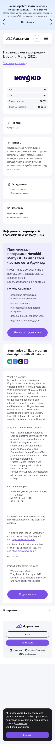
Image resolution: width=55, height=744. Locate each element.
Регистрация (28, 643)
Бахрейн (32, 151)
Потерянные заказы (19, 193)
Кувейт (22, 155)
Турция (36, 148)
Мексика (37, 165)
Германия (38, 155)
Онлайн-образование (17, 218)
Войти (27, 634)
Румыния (36, 162)
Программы (27, 610)
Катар (29, 155)
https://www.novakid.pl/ (24, 551)
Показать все (13, 169)
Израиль (21, 158)
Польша (11, 162)
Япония (29, 158)
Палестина (12, 155)
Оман (24, 151)
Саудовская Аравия (16, 148)
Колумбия (27, 165)
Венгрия (27, 162)
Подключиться (27, 594)
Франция (11, 158)
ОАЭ (29, 148)
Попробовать (27, 22)
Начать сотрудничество (27, 332)
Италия (38, 158)
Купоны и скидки (18, 189)
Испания (11, 165)
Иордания (42, 151)
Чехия (19, 162)
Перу (45, 165)
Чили (19, 165)
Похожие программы (14, 63)
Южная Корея (14, 151)
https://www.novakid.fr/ (23, 539)
